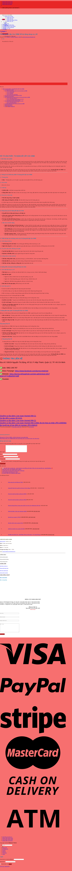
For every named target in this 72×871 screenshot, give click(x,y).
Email (1, 457)
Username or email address (7, 862)
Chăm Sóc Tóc (10, 21)
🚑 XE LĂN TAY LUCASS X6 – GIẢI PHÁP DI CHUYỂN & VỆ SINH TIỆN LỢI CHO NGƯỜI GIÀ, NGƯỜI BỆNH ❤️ (27, 469)
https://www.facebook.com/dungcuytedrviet (31, 371)
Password (2, 864)
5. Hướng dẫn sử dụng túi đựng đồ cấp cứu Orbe (13, 100)
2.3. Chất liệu (10, 93)
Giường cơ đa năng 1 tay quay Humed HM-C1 (18, 416)
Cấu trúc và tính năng (9, 96)
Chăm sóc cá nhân (8, 16)
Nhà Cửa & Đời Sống (9, 25)
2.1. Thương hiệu (10, 91)
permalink (31, 426)
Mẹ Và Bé (6, 23)
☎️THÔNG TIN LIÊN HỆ (9, 106)
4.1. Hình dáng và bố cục (12, 98)
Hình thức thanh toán (4, 571)
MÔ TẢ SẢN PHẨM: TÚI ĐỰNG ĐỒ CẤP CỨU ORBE (13, 88)
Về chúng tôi (5, 852)
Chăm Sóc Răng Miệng (12, 20)
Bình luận (2, 453)
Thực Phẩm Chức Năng (9, 26)
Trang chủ (4, 850)
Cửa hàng (4, 29)
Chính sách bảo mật (3, 562)
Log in (10, 867)
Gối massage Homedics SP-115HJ (10, 473)
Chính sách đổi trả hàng (4, 560)
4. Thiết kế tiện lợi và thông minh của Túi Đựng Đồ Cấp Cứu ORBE (17, 97)
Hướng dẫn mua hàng (7, 4)
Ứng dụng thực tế (8, 104)
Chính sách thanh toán (7, 3)
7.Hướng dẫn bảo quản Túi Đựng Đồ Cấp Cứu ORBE (14, 103)
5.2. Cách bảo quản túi (11, 102)
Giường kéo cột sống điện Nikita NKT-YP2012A (13, 472)
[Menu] (3, 19)
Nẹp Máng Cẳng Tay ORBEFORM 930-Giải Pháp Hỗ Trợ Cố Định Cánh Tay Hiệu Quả (19, 438)
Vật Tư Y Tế (7, 28)
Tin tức (3, 26)
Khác (5, 22)
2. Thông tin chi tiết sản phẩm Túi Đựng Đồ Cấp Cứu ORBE (15, 90)
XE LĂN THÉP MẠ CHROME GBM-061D (11, 474)
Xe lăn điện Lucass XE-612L (11, 418)
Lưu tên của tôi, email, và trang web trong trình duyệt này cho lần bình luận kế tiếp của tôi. (23, 462)
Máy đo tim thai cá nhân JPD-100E (49, 423)
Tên (1, 455)
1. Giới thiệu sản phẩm (9, 89)
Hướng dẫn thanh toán (7, 1)
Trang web (2, 460)
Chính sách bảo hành (4, 558)
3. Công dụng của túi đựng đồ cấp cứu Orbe (13, 95)
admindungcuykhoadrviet (29, 37)
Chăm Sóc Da (10, 18)
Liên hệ (4, 28)
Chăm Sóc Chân (10, 17)
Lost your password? (5, 869)
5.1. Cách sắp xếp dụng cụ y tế (13, 101)
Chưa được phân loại (3, 31)
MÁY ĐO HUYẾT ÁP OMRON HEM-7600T (11, 470)
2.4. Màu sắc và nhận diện (12, 94)
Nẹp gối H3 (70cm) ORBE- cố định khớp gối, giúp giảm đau (14, 437)
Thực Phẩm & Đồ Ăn (9, 27)
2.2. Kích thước (10, 92)
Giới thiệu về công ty (4, 567)
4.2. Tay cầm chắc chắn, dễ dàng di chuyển (15, 99)
